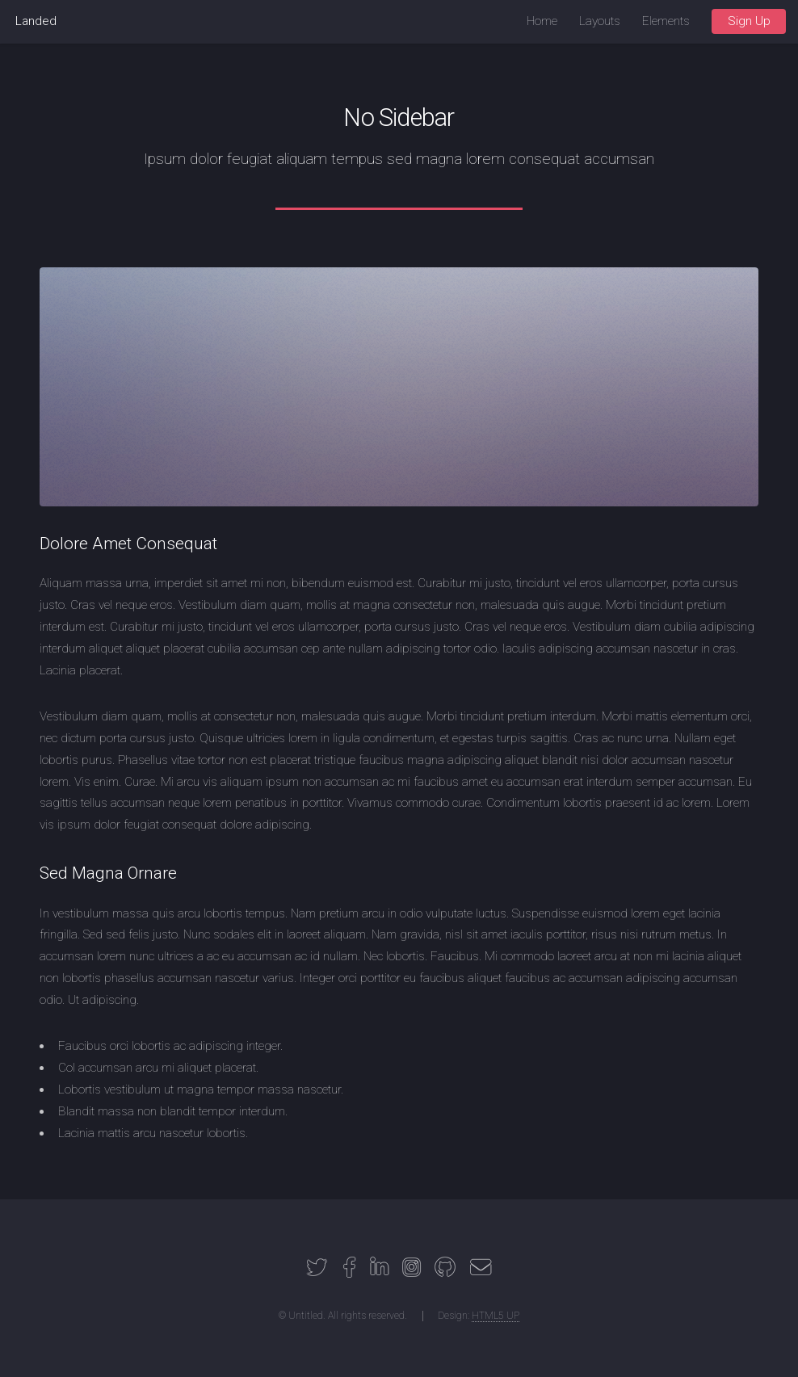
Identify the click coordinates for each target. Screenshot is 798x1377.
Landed (36, 21)
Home (542, 21)
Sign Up (749, 21)
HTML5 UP (495, 1315)
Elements (666, 21)
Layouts (599, 21)
